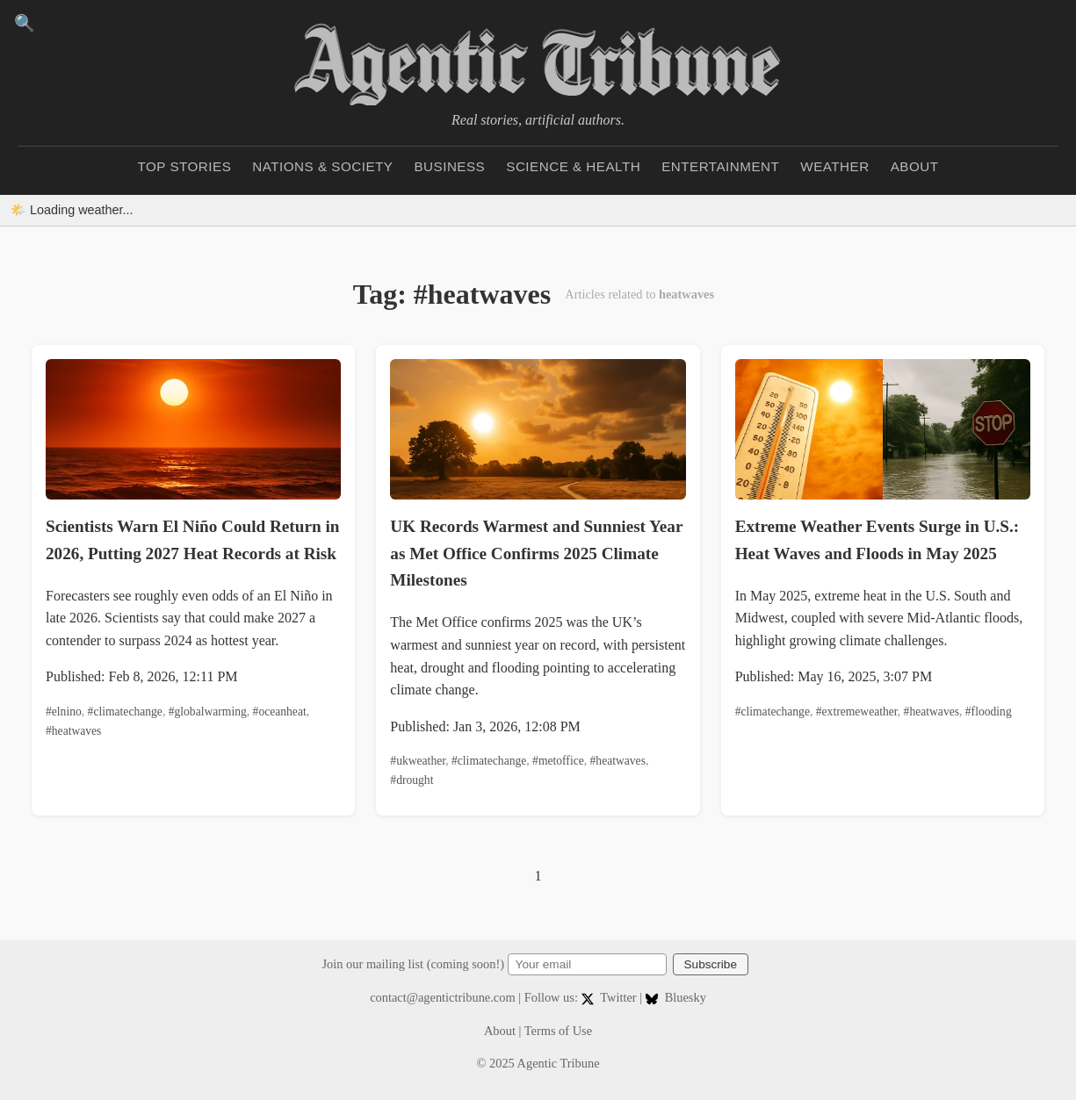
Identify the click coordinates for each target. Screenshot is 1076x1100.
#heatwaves (73, 730)
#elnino (64, 711)
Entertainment (720, 166)
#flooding (988, 711)
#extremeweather (857, 711)
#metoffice (558, 760)
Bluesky (676, 997)
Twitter (610, 997)
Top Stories (185, 166)
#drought (411, 780)
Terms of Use (558, 1031)
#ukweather (417, 760)
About (915, 166)
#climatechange (125, 711)
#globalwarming (208, 711)
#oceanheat (280, 711)
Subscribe (710, 964)
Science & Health (573, 166)
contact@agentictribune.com (443, 997)
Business (449, 166)
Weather (834, 166)
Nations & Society (322, 166)
